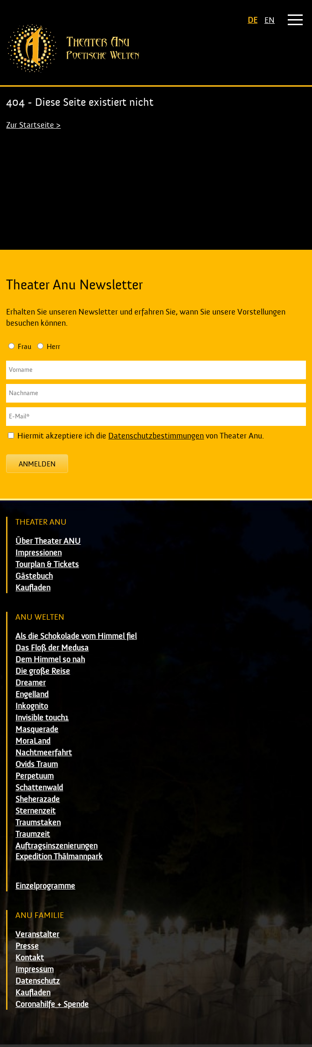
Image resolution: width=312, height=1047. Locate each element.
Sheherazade (37, 799)
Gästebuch (34, 576)
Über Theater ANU (48, 541)
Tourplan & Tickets (47, 564)
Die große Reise (42, 671)
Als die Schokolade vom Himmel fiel (76, 636)
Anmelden (37, 464)
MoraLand (32, 741)
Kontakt (29, 958)
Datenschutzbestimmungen (156, 436)
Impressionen (38, 553)
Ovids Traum (36, 764)
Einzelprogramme (45, 886)
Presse (27, 946)
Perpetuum (34, 776)
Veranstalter (37, 934)
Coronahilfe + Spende (52, 1004)
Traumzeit (32, 834)
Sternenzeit (35, 811)
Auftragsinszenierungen (56, 846)
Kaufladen (32, 588)
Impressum (34, 969)
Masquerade (36, 729)
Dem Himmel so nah (50, 659)
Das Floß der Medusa (52, 648)
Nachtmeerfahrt (43, 753)
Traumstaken (38, 823)
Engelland (32, 694)
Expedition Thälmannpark (59, 857)
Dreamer (30, 683)
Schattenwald (39, 788)
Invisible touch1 (42, 718)
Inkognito (31, 706)
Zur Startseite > (33, 125)
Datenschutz (37, 981)
